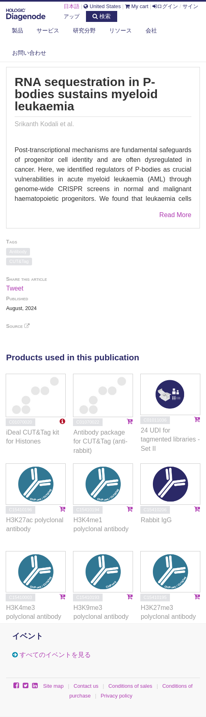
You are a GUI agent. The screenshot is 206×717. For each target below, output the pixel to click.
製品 (17, 30)
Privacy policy (116, 696)
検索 (101, 16)
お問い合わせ (29, 53)
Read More (175, 214)
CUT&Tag (19, 261)
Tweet (15, 288)
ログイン (165, 6)
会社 (151, 30)
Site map (53, 686)
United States (102, 6)
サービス (47, 30)
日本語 (71, 6)
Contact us (85, 686)
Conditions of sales (130, 686)
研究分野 (84, 30)
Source (18, 326)
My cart (136, 6)
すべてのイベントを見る (55, 654)
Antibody (18, 251)
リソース (120, 30)
